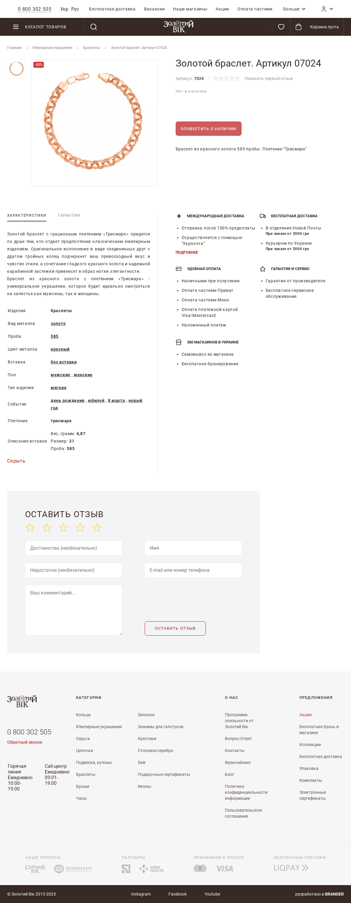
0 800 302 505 (29, 732)
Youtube (212, 894)
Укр (64, 9)
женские (83, 374)
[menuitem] (112, 9)
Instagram (141, 894)
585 (54, 336)
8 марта (116, 400)
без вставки (64, 362)
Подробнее (187, 252)
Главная (14, 48)
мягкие (59, 387)
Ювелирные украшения (52, 48)
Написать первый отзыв (269, 78)
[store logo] (178, 26)
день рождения (68, 400)
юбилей (96, 400)
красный (60, 349)
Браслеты (91, 48)
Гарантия (69, 215)
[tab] (26, 215)
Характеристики (26, 215)
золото (58, 323)
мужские (60, 374)
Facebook (177, 894)
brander (334, 894)
